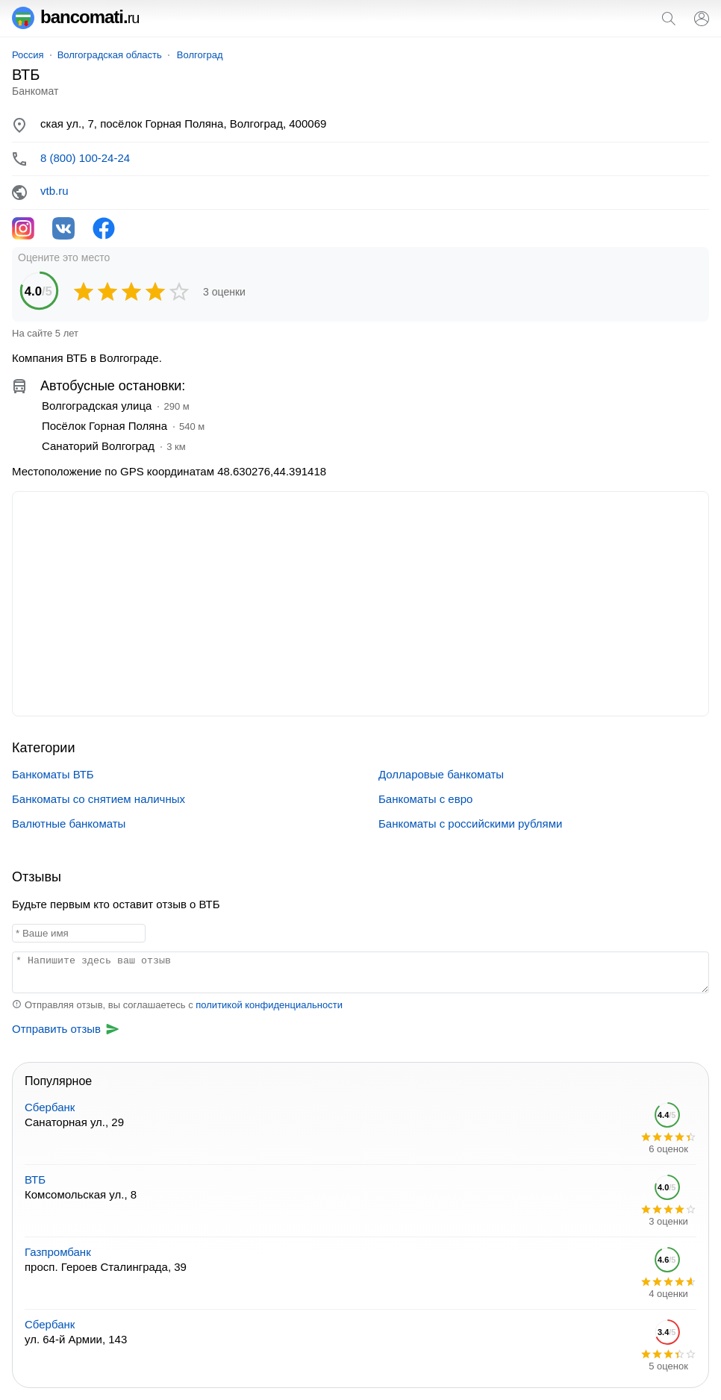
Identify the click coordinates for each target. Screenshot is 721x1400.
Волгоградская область (109, 54)
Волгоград (200, 54)
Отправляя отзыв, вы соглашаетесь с (177, 1004)
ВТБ (35, 1179)
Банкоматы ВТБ (53, 774)
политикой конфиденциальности (269, 1004)
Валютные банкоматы (68, 823)
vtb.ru (54, 190)
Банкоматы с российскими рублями (470, 823)
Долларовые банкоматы (441, 774)
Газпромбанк (58, 1252)
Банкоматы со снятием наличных (98, 799)
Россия (28, 54)
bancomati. (76, 17)
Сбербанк (50, 1107)
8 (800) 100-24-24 (85, 157)
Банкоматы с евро (425, 799)
